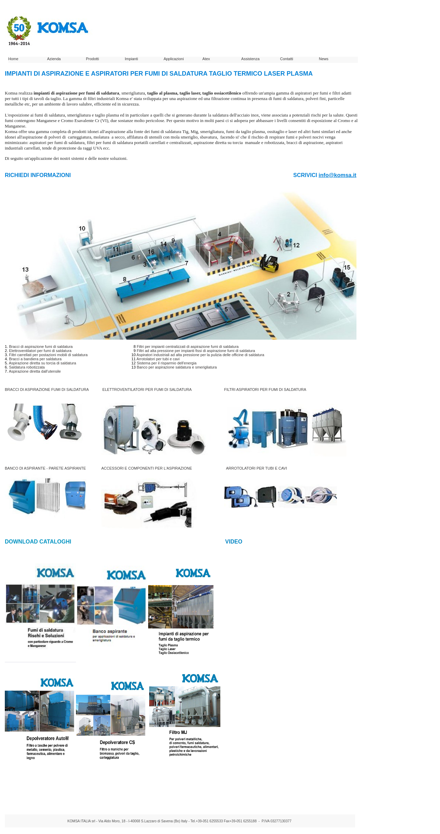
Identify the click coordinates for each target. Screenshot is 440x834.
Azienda (54, 59)
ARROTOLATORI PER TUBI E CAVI (256, 468)
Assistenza (250, 59)
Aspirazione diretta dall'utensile (35, 371)
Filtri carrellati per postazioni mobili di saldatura (48, 355)
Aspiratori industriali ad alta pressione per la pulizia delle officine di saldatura (200, 355)
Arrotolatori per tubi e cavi (157, 359)
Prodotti (92, 59)
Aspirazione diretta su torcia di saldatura (42, 363)
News (324, 59)
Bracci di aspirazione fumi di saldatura (41, 346)
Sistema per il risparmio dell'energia (167, 363)
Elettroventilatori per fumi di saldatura (40, 351)
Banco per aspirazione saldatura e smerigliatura (177, 367)
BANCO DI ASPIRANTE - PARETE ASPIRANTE (45, 468)
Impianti (131, 59)
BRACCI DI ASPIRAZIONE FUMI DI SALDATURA (47, 389)
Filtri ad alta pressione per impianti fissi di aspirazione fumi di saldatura (196, 351)
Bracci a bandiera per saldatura (35, 359)
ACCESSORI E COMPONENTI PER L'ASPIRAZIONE (146, 468)
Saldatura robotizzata (27, 367)
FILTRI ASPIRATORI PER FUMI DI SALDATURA (265, 389)
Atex (206, 59)
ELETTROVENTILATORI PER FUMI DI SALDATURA (147, 389)
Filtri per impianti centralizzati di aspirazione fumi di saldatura (188, 346)
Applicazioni (174, 59)
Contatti (286, 59)
